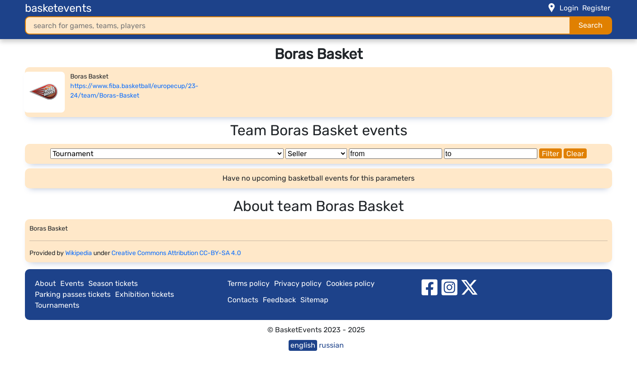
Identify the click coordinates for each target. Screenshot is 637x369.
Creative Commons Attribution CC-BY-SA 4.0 (176, 253)
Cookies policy (350, 283)
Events (72, 283)
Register (596, 8)
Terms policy (248, 283)
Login (569, 8)
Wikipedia (78, 253)
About (45, 283)
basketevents (58, 8)
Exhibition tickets (144, 294)
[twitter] (469, 286)
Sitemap (314, 299)
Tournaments (57, 305)
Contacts (242, 299)
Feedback (279, 299)
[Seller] (316, 153)
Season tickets (113, 283)
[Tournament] (167, 153)
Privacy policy (298, 283)
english (302, 345)
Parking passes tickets (73, 294)
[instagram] (449, 286)
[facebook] (429, 286)
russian (331, 345)
